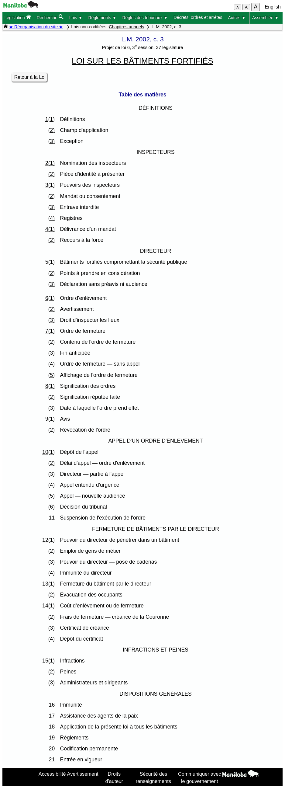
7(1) (50, 331)
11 (52, 518)
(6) (51, 507)
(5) (51, 375)
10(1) (48, 452)
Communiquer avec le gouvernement (199, 777)
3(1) (50, 185)
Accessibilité (52, 774)
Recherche (50, 17)
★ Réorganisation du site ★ (36, 26)
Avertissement (82, 774)
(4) (51, 218)
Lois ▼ (76, 17)
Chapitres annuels (126, 26)
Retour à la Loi (30, 77)
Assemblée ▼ (265, 17)
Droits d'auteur (114, 777)
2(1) (50, 163)
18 (52, 727)
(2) (51, 130)
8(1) (50, 386)
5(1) (50, 262)
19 (52, 738)
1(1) (50, 119)
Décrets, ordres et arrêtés (198, 17)
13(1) (48, 584)
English (273, 6)
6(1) (50, 298)
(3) (51, 141)
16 (52, 705)
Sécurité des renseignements (153, 777)
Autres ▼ (237, 17)
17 (52, 716)
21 (52, 759)
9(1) (50, 419)
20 (52, 749)
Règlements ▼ (102, 17)
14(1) (48, 606)
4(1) (50, 229)
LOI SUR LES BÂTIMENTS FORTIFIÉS (142, 60)
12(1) (48, 540)
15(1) (48, 661)
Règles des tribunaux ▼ (145, 17)
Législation (17, 17)
